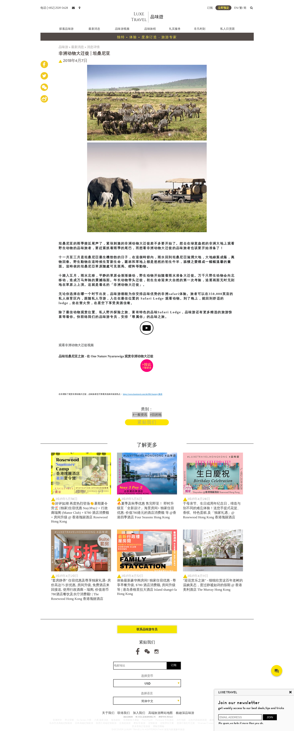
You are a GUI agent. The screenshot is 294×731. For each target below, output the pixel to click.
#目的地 (155, 414)
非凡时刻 (200, 29)
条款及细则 (128, 717)
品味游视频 (122, 29)
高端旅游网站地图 (160, 713)
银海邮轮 (115, 719)
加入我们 (139, 713)
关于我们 (108, 713)
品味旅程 (150, 29)
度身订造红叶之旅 (186, 723)
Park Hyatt (147, 719)
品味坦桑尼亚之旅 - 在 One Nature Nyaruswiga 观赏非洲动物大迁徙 (106, 356)
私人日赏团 (227, 29)
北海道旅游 (125, 723)
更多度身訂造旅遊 (141, 726)
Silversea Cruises (205, 723)
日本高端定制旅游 (84, 723)
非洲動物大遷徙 (131, 719)
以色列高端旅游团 (198, 719)
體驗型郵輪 (158, 726)
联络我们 (123, 713)
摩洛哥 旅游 (139, 723)
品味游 (63, 47)
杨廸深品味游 (185, 713)
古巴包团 (181, 719)
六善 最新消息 (101, 719)
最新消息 (94, 29)
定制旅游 (152, 723)
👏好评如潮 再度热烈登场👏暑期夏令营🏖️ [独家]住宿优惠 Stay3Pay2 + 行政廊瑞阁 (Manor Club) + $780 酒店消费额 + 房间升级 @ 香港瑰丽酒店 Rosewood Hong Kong (80, 512)
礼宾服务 (175, 29)
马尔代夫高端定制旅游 (60, 723)
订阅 (210, 8)
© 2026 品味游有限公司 (146, 717)
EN (236, 8)
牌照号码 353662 (166, 717)
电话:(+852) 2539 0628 (54, 8)
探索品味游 (66, 29)
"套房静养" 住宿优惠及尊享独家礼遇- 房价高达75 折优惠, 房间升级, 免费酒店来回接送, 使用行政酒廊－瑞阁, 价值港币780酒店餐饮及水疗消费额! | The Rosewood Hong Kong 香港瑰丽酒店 (81, 590)
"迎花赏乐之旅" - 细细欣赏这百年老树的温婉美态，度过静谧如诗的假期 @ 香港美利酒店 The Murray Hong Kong (213, 585)
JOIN (270, 717)
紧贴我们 (146, 422)
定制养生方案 (167, 723)
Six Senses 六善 (84, 719)
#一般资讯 (140, 414)
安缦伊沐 (57, 719)
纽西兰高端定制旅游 (106, 723)
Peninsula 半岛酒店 (164, 719)
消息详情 (93, 47)
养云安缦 (69, 719)
